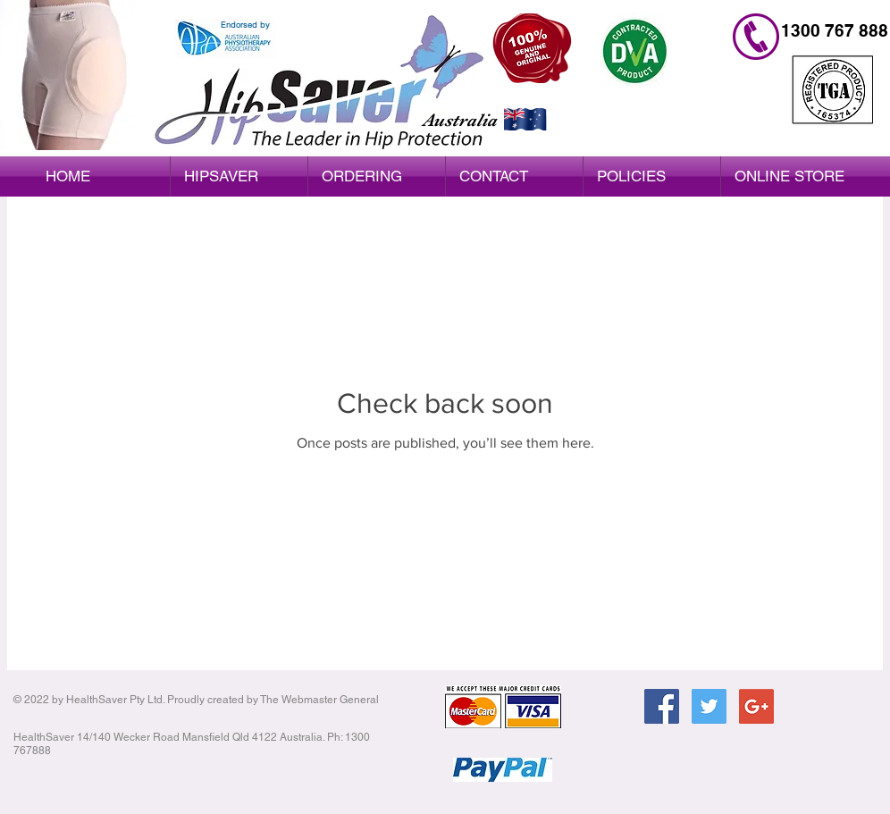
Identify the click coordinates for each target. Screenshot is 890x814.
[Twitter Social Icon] (709, 706)
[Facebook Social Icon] (661, 706)
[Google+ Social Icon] (756, 706)
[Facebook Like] (713, 767)
